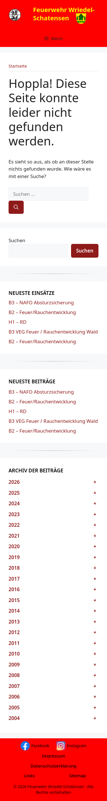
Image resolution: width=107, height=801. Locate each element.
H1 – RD (18, 322)
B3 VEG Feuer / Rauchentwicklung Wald (53, 331)
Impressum (53, 756)
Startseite (18, 66)
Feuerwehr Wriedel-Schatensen (64, 13)
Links (29, 775)
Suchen (17, 240)
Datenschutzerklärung (53, 766)
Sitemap (77, 775)
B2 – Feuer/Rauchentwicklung (42, 312)
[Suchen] (16, 207)
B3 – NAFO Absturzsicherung (41, 302)
